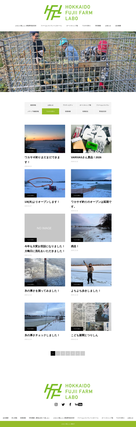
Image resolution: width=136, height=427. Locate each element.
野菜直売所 (102, 111)
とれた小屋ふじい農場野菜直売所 (25, 25)
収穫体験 (68, 111)
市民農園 (98, 25)
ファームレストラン (102, 105)
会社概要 (118, 25)
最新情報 (33, 105)
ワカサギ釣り (86, 25)
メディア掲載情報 (33, 111)
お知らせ (108, 25)
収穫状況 (85, 111)
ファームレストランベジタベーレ (51, 25)
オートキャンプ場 (72, 25)
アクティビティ (68, 105)
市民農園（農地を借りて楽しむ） (39, 418)
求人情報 (14, 418)
